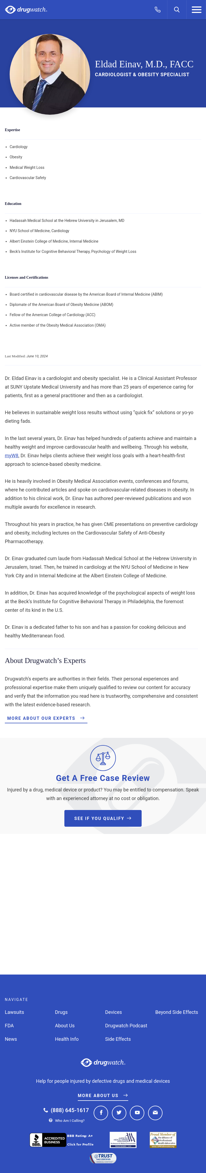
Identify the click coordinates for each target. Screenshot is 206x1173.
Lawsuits (14, 1012)
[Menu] (196, 9)
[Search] (177, 9)
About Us (65, 1025)
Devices (113, 1012)
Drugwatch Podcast (126, 1025)
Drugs (61, 1012)
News (11, 1039)
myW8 (11, 455)
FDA (9, 1025)
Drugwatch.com (26, 10)
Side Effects (118, 1039)
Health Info (67, 1039)
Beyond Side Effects (176, 1012)
